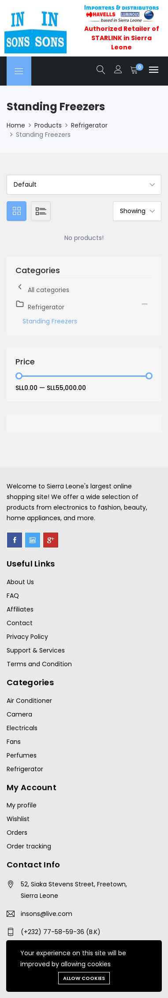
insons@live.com (46, 913)
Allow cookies (84, 978)
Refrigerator (89, 125)
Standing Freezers (49, 321)
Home (16, 125)
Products (48, 125)
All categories (42, 288)
